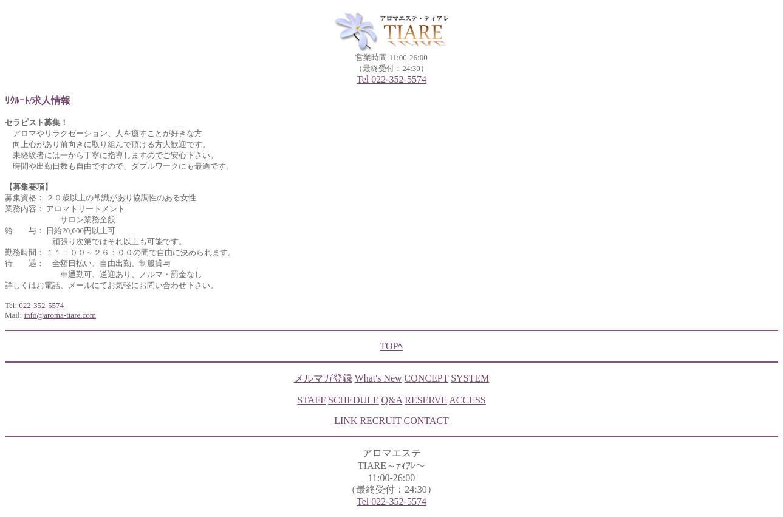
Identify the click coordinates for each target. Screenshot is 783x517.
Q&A (392, 400)
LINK (345, 421)
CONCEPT (427, 378)
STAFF (311, 400)
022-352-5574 (41, 305)
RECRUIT (380, 421)
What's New (378, 378)
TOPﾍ (391, 346)
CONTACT (426, 421)
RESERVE (426, 400)
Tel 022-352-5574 (391, 79)
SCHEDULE (353, 400)
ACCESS (467, 400)
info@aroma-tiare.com (59, 315)
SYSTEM (470, 378)
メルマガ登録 (323, 378)
